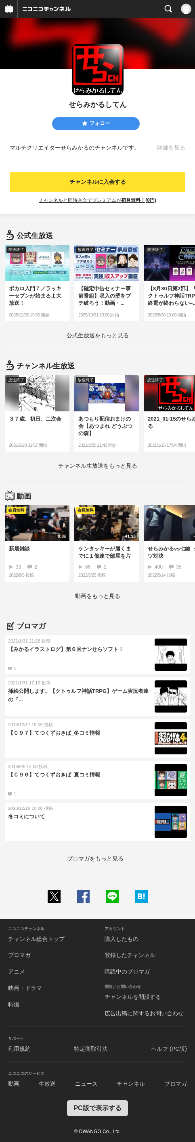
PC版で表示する (97, 1108)
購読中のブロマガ (127, 971)
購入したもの (121, 939)
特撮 (13, 1004)
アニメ (16, 971)
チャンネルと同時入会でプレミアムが (97, 200)
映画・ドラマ (25, 988)
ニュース (86, 1083)
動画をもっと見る (97, 596)
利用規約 (19, 1048)
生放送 (47, 1083)
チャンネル (131, 1083)
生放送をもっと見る (98, 335)
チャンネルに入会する (97, 182)
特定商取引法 (91, 1048)
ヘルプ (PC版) (169, 1048)
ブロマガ (19, 955)
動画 (13, 1083)
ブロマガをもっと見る (95, 858)
